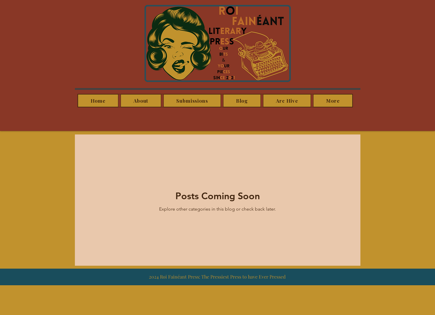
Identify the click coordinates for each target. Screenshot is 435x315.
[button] (332, 100)
